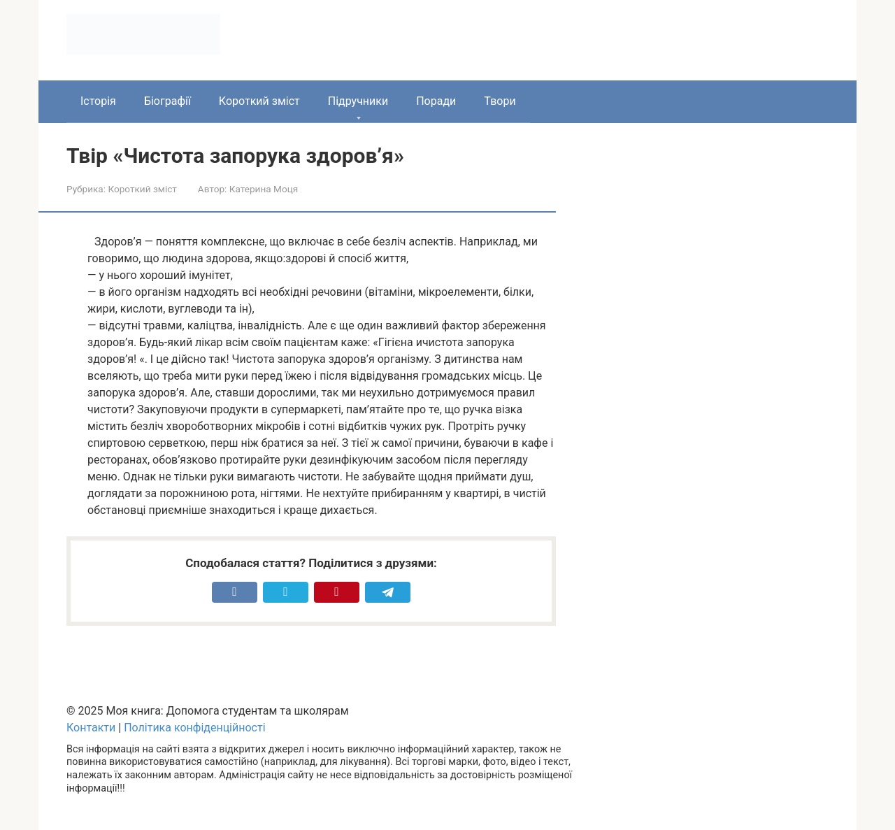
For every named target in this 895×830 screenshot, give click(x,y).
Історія (98, 101)
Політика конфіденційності (194, 727)
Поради (436, 101)
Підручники (358, 101)
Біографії (167, 101)
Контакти (90, 727)
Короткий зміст (259, 101)
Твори (499, 101)
